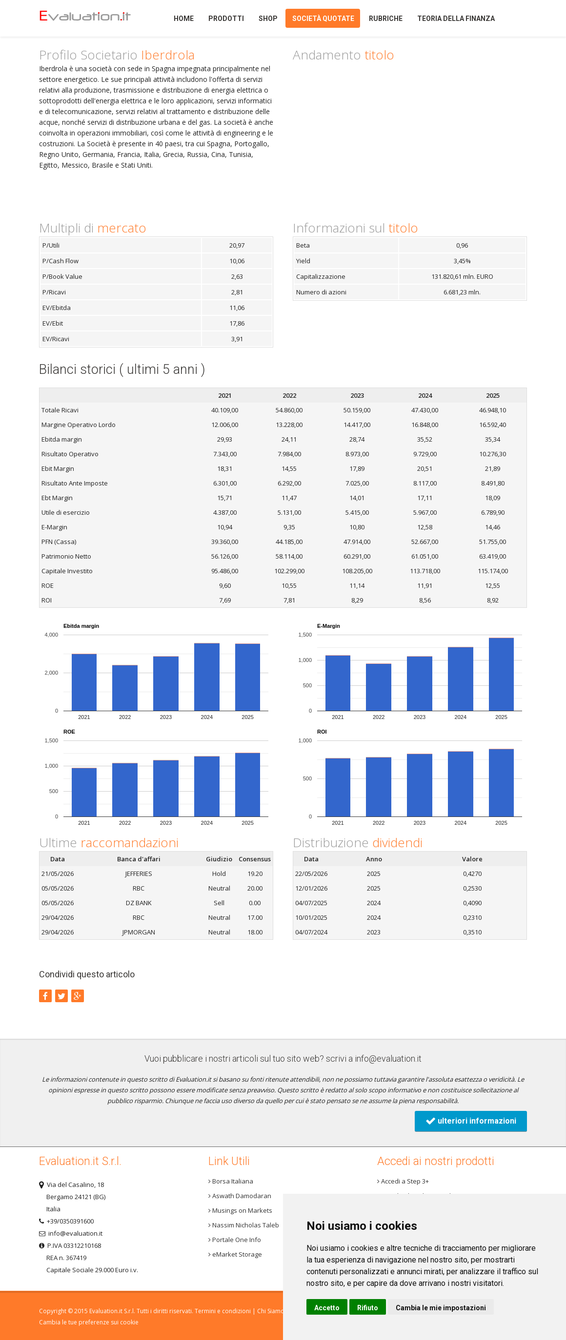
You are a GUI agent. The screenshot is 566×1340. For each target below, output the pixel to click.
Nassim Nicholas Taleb (243, 1225)
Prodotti (226, 18)
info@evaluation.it (388, 1058)
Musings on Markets (240, 1210)
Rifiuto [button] (367, 1308)
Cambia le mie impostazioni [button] (441, 1308)
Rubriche (386, 18)
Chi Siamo (270, 1311)
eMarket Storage (235, 1254)
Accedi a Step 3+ (403, 1181)
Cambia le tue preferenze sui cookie (89, 1322)
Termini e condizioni (223, 1311)
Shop (268, 18)
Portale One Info (234, 1239)
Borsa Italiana (230, 1181)
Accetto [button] (327, 1308)
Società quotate (323, 18)
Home (92, 18)
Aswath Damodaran (239, 1195)
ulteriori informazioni (470, 1121)
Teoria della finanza (456, 18)
